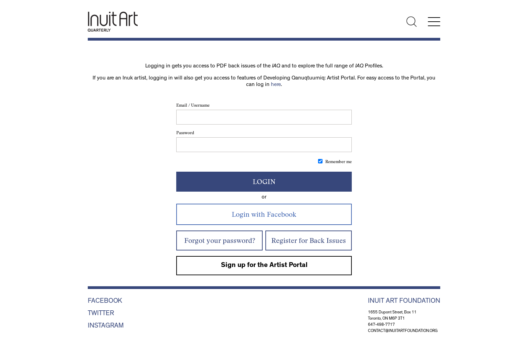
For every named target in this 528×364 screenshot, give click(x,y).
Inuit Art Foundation (404, 301)
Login (264, 181)
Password (185, 132)
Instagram (106, 326)
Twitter (101, 313)
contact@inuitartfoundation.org (403, 331)
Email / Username (193, 105)
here (276, 85)
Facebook (105, 301)
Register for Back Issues (308, 240)
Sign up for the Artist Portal (264, 265)
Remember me (338, 161)
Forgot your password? (219, 240)
